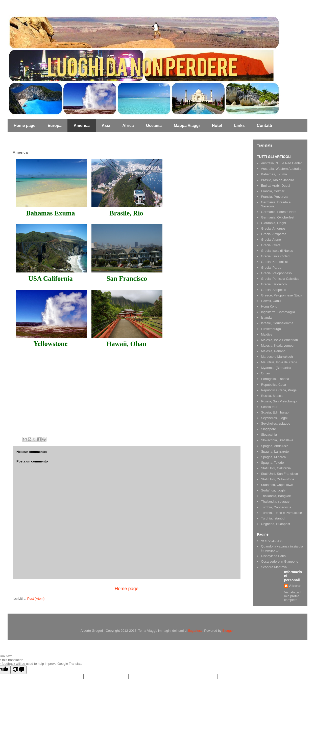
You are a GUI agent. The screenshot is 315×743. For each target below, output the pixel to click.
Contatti (264, 125)
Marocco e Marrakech (277, 357)
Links (239, 125)
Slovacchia (269, 434)
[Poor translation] (18, 670)
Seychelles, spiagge (275, 423)
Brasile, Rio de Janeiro (277, 180)
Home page (24, 125)
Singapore (268, 429)
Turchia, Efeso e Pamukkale (281, 513)
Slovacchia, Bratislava (277, 440)
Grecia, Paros (271, 267)
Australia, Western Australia (281, 169)
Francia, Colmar (272, 191)
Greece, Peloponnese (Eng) (281, 295)
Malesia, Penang (273, 351)
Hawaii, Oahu (271, 301)
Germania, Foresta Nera (278, 212)
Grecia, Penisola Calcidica (280, 279)
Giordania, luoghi (273, 223)
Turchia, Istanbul (273, 518)
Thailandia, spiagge (275, 501)
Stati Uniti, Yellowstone (277, 479)
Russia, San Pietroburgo (279, 401)
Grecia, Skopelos (273, 290)
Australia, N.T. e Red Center (281, 163)
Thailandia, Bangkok (276, 496)
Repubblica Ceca (273, 385)
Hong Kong (269, 306)
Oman (265, 373)
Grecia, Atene (271, 239)
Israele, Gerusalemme (277, 323)
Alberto (295, 586)
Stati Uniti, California (276, 468)
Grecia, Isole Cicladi (275, 256)
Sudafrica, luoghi (273, 490)
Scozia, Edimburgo (274, 412)
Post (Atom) (36, 598)
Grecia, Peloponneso (276, 273)
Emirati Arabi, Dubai (275, 185)
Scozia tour (269, 407)
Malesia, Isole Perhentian (279, 340)
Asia (106, 125)
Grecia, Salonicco (274, 284)
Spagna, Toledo (272, 462)
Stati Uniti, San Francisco (279, 474)
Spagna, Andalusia (274, 446)
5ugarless (195, 630)
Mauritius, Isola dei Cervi (279, 362)
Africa (128, 125)
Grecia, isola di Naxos (277, 251)
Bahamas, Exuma (274, 174)
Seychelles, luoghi (274, 418)
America (81, 125)
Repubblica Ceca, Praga (279, 390)
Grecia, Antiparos (273, 234)
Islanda (266, 317)
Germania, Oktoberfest (277, 217)
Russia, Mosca (271, 396)
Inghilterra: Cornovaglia (278, 312)
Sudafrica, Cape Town (277, 485)
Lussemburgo (271, 329)
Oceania (154, 125)
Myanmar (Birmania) (276, 368)
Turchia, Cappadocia (276, 507)
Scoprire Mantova (274, 567)
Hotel (217, 125)
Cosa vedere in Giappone (279, 561)
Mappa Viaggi (187, 125)
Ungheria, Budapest (275, 524)
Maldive (266, 334)
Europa (54, 125)
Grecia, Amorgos (273, 228)
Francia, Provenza (274, 197)
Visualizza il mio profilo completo (292, 596)
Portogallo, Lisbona (275, 379)
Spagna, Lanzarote (275, 451)
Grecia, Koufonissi (274, 262)
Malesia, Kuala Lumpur (278, 345)
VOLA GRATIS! (272, 541)
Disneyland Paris (273, 556)
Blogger (228, 630)
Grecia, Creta (270, 245)
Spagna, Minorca (273, 457)
